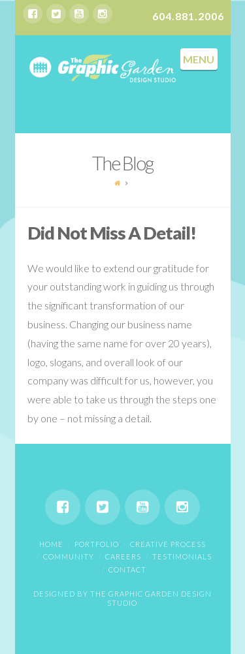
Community (68, 556)
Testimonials (182, 556)
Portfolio (96, 544)
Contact (127, 569)
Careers (123, 556)
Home (51, 544)
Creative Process (168, 544)
